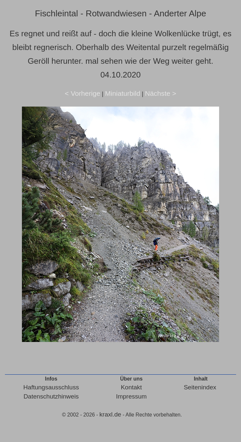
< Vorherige (82, 93)
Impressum (131, 396)
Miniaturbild (122, 93)
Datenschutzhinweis (51, 396)
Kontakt (131, 387)
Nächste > (160, 93)
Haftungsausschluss (51, 387)
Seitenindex (200, 387)
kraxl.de (110, 414)
